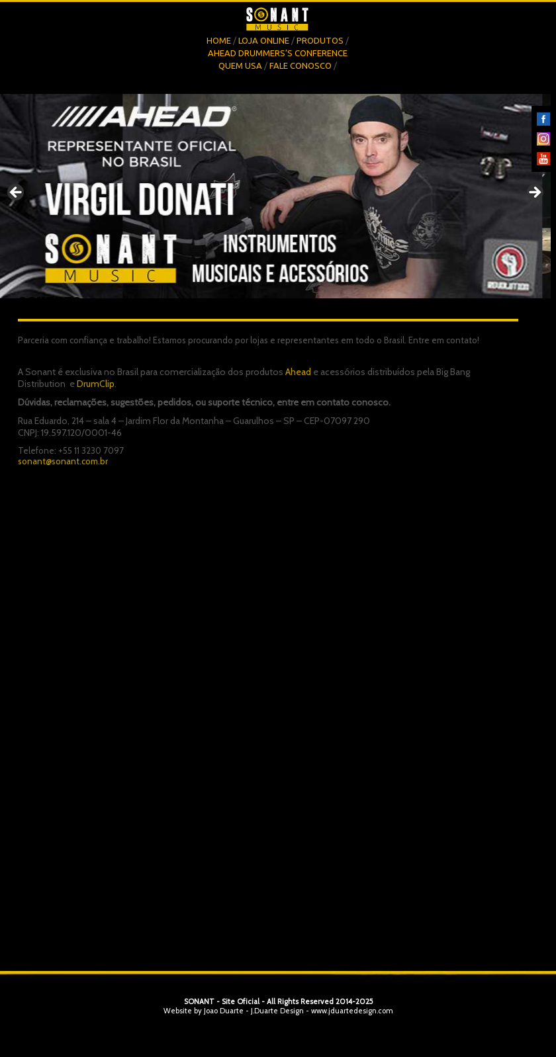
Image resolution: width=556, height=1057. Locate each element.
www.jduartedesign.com (352, 1010)
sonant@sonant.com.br (63, 461)
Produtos (320, 40)
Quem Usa (240, 65)
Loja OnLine (263, 40)
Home (219, 40)
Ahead (298, 372)
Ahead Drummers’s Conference (278, 53)
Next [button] (534, 193)
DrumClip (96, 384)
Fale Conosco (300, 65)
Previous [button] (16, 193)
